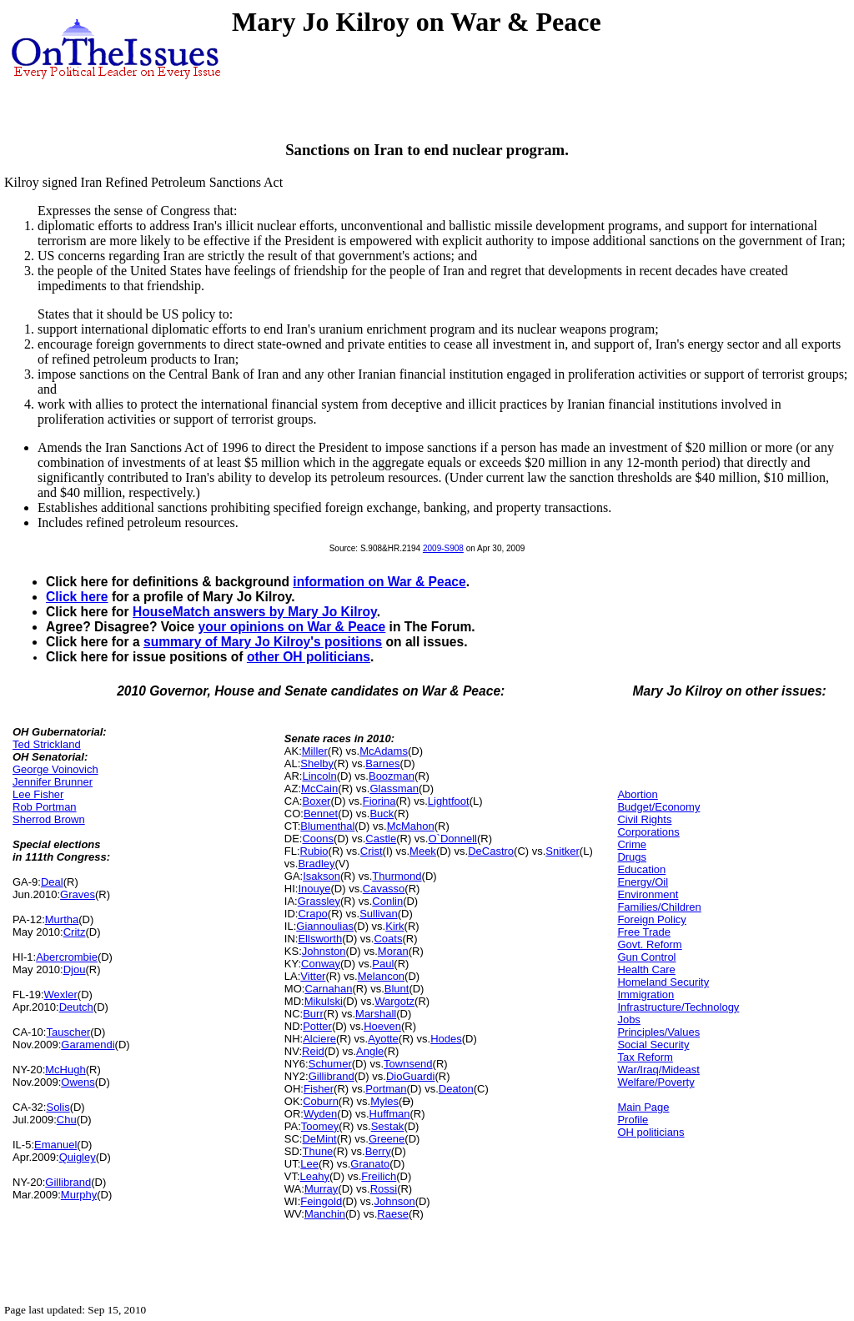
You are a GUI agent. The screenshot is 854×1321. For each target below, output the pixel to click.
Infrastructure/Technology (678, 1007)
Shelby (317, 763)
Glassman (394, 788)
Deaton (456, 1088)
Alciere (319, 1038)
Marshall (375, 1013)
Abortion (637, 794)
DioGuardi (410, 1076)
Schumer (330, 1063)
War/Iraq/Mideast (658, 1069)
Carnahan (328, 988)
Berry (378, 1151)
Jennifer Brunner (53, 782)
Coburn (321, 1101)
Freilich (378, 1176)
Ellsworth (320, 938)
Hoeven (382, 1026)
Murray (321, 1189)
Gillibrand (68, 1182)
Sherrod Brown (49, 819)
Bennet (321, 813)
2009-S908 (443, 548)
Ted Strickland (47, 744)
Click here (77, 597)
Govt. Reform (649, 944)
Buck (381, 813)
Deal (52, 882)
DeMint (319, 1139)
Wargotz (394, 1001)
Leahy (314, 1176)
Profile (632, 1119)
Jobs (628, 1019)
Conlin (387, 901)
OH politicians (650, 1132)
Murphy (79, 1194)
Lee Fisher (38, 794)
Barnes (382, 763)
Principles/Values (658, 1032)
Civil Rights (644, 819)
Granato (369, 1164)
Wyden (320, 1114)
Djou (74, 969)
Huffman (389, 1114)
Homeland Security (663, 982)
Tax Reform (644, 1057)
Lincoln (319, 776)
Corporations (648, 832)
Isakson (321, 876)
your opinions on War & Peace (292, 627)
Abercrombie (67, 957)
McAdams (383, 751)
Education (641, 869)
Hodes (446, 1038)
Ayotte (383, 1038)
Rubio (314, 851)
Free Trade (644, 932)
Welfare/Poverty (655, 1082)
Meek (422, 851)
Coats (388, 938)
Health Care (646, 969)
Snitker (562, 851)
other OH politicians (308, 657)
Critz (74, 932)
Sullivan (378, 913)
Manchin (324, 1214)
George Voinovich (55, 769)
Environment (647, 894)
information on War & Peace (379, 582)
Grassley (319, 901)
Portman (385, 1088)
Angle (370, 1051)
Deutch (76, 1007)
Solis (57, 1107)
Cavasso (384, 888)
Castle (380, 838)
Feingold (321, 1201)
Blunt (396, 988)
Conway (320, 963)
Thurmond (396, 876)
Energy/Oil (642, 882)
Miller (315, 751)
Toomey (320, 1126)
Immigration (645, 994)
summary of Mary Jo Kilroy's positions (262, 642)
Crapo (312, 913)
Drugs (631, 857)
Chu (67, 1119)
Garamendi (87, 1044)
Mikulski (323, 1001)
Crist (371, 851)
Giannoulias (325, 926)
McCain (319, 788)
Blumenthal (327, 826)
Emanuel (55, 1144)
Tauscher (68, 1032)
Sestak (387, 1126)
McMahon (411, 826)
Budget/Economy (658, 807)
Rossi (384, 1189)
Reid (313, 1051)
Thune (317, 1151)
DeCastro (491, 851)
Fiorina (379, 801)
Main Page (643, 1107)
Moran (393, 951)
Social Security (653, 1044)
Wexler (61, 994)
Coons (318, 838)
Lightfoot (449, 801)
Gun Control (646, 957)
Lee (309, 1164)
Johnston (324, 951)
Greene (386, 1139)
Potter (317, 1026)
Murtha (61, 919)
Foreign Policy (651, 919)
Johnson (394, 1201)
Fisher (319, 1088)
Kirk (394, 926)
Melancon (381, 976)
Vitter (312, 976)
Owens (77, 1082)
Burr (313, 1013)
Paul (383, 963)
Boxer (316, 801)
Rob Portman (45, 807)
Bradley (316, 863)
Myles (384, 1101)
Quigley (77, 1157)
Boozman (391, 776)
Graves (77, 894)
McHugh (65, 1069)
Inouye (314, 888)
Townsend (408, 1063)
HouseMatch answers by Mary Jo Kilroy (255, 612)
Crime (631, 844)
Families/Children (659, 907)
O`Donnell (452, 838)
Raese (393, 1214)
